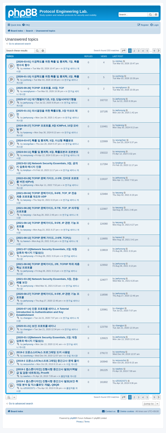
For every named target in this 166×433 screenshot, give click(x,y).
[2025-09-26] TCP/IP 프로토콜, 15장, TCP (40, 87)
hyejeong (27, 132)
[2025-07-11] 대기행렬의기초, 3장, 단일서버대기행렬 (46, 99)
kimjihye (27, 170)
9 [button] (154, 50)
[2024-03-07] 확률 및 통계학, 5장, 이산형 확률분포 (44, 140)
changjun (27, 318)
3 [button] (138, 50)
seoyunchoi (28, 364)
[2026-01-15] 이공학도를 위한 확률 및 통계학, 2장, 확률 (47, 76)
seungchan (28, 144)
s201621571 (29, 388)
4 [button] (142, 50)
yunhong (27, 80)
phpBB (73, 418)
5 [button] (147, 50)
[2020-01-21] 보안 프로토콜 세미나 (36, 326)
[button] (123, 50)
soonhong (28, 355)
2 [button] (134, 50)
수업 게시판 (72, 355)
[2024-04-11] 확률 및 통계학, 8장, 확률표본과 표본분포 (47, 151)
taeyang (27, 200)
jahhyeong (28, 185)
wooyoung (28, 155)
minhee (26, 68)
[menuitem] (26, 25)
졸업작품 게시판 (68, 376)
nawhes (27, 376)
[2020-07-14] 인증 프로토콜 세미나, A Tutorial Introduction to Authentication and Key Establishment (42, 311)
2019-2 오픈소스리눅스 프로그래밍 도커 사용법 (43, 352)
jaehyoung (28, 103)
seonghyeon (29, 91)
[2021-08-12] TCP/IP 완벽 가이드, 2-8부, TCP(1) (43, 237)
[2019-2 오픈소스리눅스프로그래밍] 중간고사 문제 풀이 (47, 360)
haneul (26, 241)
